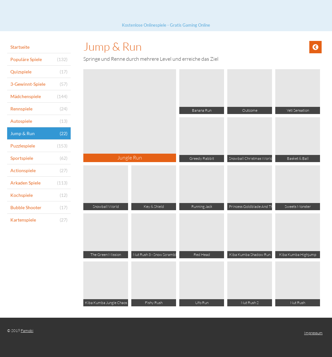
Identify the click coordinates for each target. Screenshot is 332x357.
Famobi (27, 330)
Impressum (313, 332)
